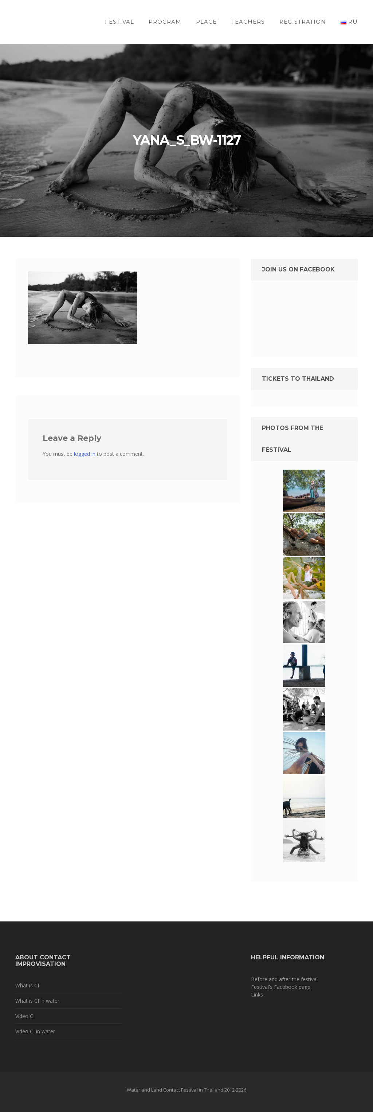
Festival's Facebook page (280, 986)
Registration (302, 21)
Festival (119, 21)
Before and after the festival (284, 979)
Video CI (25, 1016)
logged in (84, 453)
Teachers (248, 21)
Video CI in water (35, 1031)
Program (165, 21)
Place (206, 21)
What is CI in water (37, 1000)
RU (349, 21)
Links (257, 994)
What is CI (27, 985)
